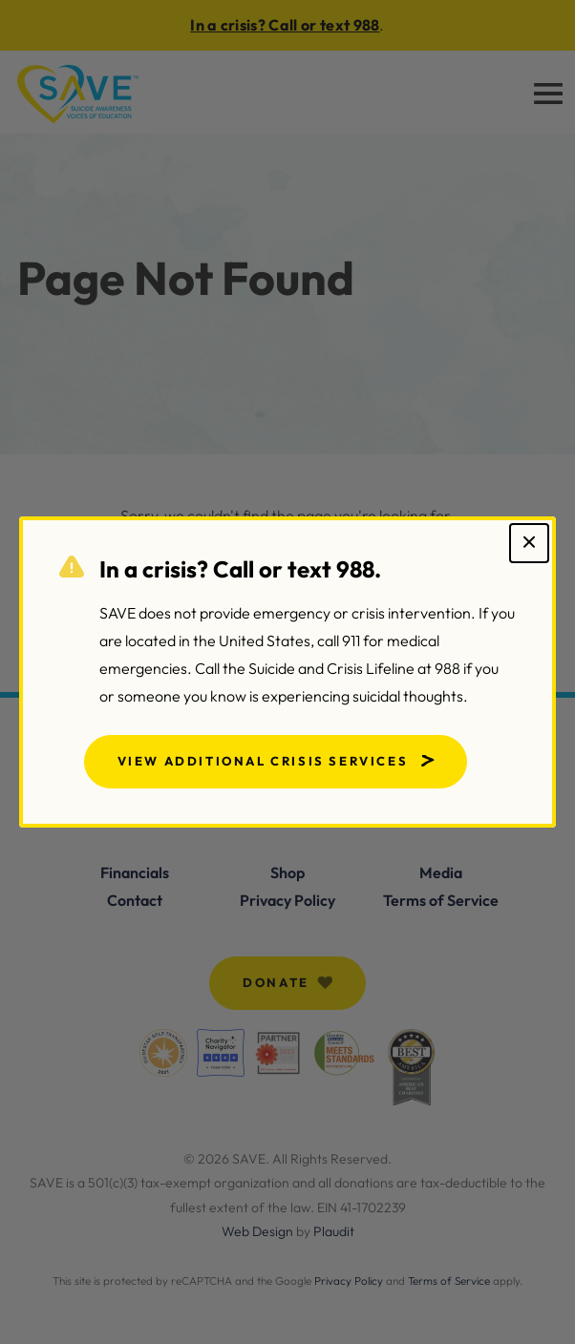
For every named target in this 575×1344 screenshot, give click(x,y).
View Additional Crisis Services (263, 760)
